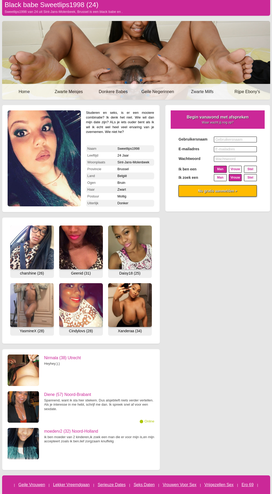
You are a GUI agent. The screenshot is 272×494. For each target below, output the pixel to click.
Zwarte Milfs (202, 91)
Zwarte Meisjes (69, 91)
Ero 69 (248, 484)
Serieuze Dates (112, 484)
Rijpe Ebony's (247, 91)
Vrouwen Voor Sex (180, 484)
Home (24, 91)
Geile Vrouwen (31, 484)
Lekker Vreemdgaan (71, 484)
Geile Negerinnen (157, 91)
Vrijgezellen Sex (219, 484)
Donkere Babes (113, 91)
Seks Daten (144, 484)
